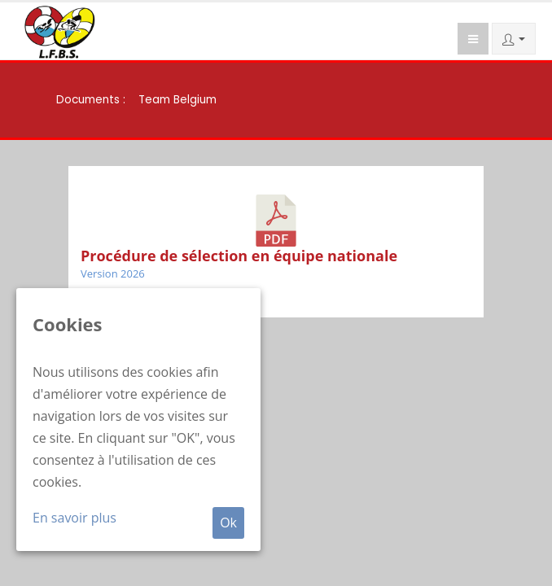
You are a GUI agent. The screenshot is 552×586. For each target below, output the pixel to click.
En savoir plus (74, 518)
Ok (228, 522)
